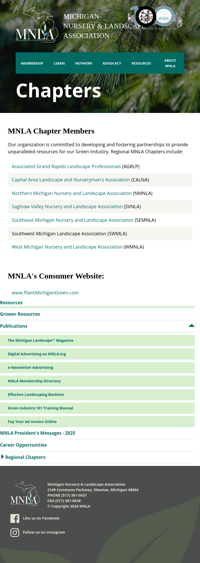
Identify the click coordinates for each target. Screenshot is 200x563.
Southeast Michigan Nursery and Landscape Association (73, 220)
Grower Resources (20, 314)
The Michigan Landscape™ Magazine (40, 340)
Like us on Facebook (34, 518)
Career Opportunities (23, 445)
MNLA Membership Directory (34, 380)
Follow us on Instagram (37, 532)
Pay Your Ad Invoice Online (32, 421)
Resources (141, 63)
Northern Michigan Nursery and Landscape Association (72, 193)
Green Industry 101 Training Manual (40, 408)
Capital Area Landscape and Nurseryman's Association (71, 179)
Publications (13, 326)
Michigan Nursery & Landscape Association (104, 26)
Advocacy (112, 63)
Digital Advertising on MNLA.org (37, 353)
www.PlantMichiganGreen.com (45, 292)
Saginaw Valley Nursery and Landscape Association (67, 206)
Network (83, 63)
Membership (32, 63)
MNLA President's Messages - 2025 (37, 433)
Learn (59, 63)
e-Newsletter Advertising (30, 367)
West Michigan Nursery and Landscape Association (67, 247)
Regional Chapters (25, 457)
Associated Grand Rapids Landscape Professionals (66, 166)
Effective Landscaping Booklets (36, 394)
